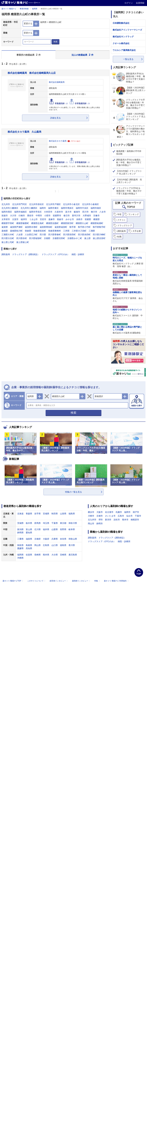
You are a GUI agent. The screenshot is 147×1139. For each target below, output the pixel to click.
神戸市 (136, 512)
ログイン (129, 3)
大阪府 (46, 539)
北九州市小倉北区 (71, 204)
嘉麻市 (51, 219)
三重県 (20, 539)
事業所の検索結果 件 (28, 54)
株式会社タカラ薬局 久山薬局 (24, 131)
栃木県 (29, 523)
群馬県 (37, 523)
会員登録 (140, 3)
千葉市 (138, 516)
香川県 (72, 545)
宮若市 (43, 219)
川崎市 (91, 516)
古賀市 (15, 219)
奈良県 (63, 539)
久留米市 (59, 212)
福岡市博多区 (67, 208)
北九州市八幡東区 (10, 208)
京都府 (37, 539)
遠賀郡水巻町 (31, 227)
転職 (119, 236)
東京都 (63, 523)
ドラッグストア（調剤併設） (25, 254)
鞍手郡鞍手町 (99, 227)
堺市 (101, 519)
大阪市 (99, 512)
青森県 (29, 513)
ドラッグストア (124, 225)
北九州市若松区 (36, 204)
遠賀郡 (5, 227)
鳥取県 (20, 545)
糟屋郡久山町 (82, 223)
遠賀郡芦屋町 (16, 227)
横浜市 (91, 512)
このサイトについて (36, 581)
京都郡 (47, 238)
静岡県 (20, 532)
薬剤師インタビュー (81, 581)
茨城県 (20, 523)
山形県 (63, 513)
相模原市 (135, 519)
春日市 (66, 215)
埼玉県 (46, 523)
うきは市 (33, 219)
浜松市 (117, 519)
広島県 (46, 545)
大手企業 (136, 231)
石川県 (37, 529)
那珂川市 (76, 215)
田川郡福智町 (35, 238)
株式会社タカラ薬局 (57, 141)
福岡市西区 (7, 212)
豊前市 (30, 215)
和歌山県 (73, 539)
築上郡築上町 (22, 242)
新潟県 (20, 529)
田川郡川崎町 (99, 234)
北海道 (20, 513)
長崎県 (37, 554)
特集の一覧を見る (73, 492)
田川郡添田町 (69, 234)
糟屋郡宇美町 (8, 223)
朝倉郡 (28, 231)
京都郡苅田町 (58, 238)
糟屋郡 (96, 219)
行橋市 (22, 215)
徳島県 (63, 545)
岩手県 (37, 513)
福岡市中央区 (82, 208)
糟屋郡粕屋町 (97, 223)
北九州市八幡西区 (29, 208)
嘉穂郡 (5, 231)
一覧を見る (128, 59)
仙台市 (129, 516)
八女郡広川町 (31, 234)
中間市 (39, 215)
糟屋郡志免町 (37, 223)
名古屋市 (109, 512)
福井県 (46, 529)
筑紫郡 (88, 219)
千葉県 (54, 523)
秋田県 (54, 513)
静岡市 (99, 523)
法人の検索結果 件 (82, 54)
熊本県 (46, 554)
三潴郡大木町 (8, 234)
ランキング (133, 214)
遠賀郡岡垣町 (46, 227)
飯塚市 (77, 212)
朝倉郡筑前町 (39, 231)
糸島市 (79, 219)
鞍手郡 (72, 227)
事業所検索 (24, 9)
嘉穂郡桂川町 (16, 231)
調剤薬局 (6, 254)
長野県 (63, 529)
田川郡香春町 (54, 234)
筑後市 (5, 215)
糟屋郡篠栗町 (22, 223)
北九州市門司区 (19, 204)
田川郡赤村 (21, 238)
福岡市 (43, 208)
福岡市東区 (53, 208)
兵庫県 (54, 539)
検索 (55, 41)
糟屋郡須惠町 (52, 223)
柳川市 (94, 212)
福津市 (24, 219)
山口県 (54, 545)
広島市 (121, 516)
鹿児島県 (73, 554)
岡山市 (91, 523)
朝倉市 (60, 219)
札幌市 (119, 512)
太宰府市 (6, 219)
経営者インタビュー (59, 581)
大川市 (13, 215)
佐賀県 (29, 554)
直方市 (68, 212)
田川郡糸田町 (84, 234)
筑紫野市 (57, 215)
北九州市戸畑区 (53, 204)
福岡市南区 (96, 208)
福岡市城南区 (20, 212)
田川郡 (43, 234)
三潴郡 (92, 231)
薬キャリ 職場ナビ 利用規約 (116, 581)
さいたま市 (110, 516)
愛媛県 (20, 548)
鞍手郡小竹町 (84, 227)
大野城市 (87, 215)
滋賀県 (29, 539)
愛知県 (29, 532)
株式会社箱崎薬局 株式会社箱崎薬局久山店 (32, 72)
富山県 (29, 529)
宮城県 (46, 513)
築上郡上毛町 (8, 242)
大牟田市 (48, 212)
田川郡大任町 (8, 238)
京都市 (99, 516)
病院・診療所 (78, 254)
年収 (119, 214)
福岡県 (34, 9)
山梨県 (54, 529)
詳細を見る (55, 118)
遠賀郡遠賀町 (61, 227)
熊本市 (125, 519)
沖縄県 (20, 558)
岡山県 (37, 545)
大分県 (54, 554)
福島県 (72, 513)
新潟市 (108, 519)
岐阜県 (72, 529)
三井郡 (66, 231)
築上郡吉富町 (99, 238)
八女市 (102, 212)
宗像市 (96, 215)
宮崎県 (63, 554)
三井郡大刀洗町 (79, 231)
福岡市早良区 (35, 212)
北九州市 (6, 204)
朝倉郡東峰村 (54, 231)
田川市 (85, 212)
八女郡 (19, 234)
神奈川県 (73, 523)
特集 (97, 581)
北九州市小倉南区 (90, 204)
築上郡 (87, 238)
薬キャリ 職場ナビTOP (13, 581)
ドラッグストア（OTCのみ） (55, 254)
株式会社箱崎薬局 (56, 82)
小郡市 (47, 215)
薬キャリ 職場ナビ (9, 9)
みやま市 (70, 219)
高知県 (29, 548)
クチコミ (121, 220)
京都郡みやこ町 (74, 238)
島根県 (29, 545)
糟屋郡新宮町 (67, 223)
